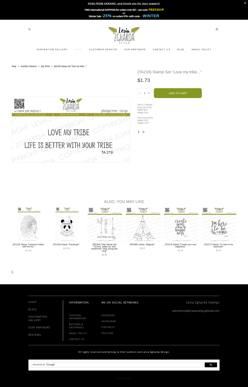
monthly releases (29, 66)
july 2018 (45, 66)
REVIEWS (34, 334)
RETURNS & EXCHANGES (76, 326)
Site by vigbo (124, 378)
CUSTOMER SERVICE (103, 50)
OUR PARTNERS (135, 50)
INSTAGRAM (108, 321)
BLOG (181, 50)
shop (14, 66)
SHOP (78, 50)
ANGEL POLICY (201, 50)
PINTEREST (108, 327)
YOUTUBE (107, 333)
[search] (116, 364)
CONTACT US (161, 50)
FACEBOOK (108, 315)
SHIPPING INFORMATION (77, 317)
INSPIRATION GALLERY (52, 50)
